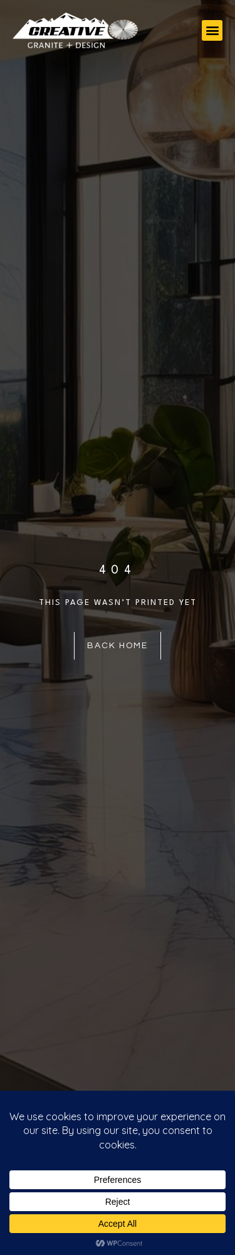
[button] (212, 30)
